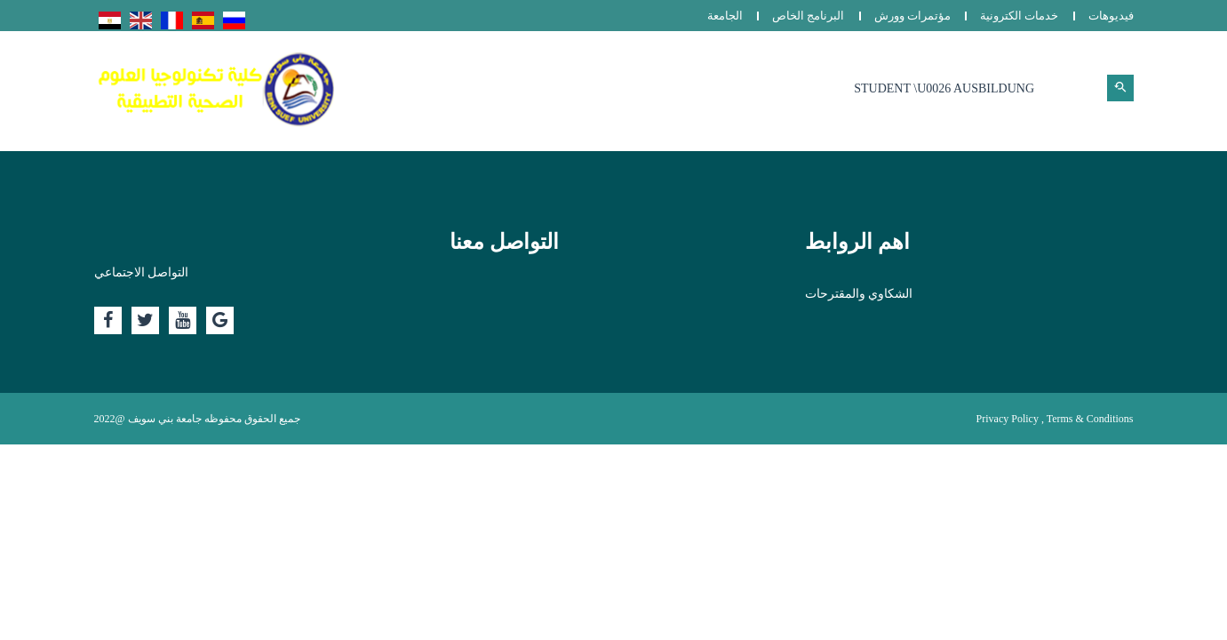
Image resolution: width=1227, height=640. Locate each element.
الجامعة (725, 15)
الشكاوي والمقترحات (859, 293)
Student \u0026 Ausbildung (944, 88)
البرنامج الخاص (808, 15)
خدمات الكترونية (1019, 15)
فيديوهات (1111, 15)
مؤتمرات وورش (912, 15)
